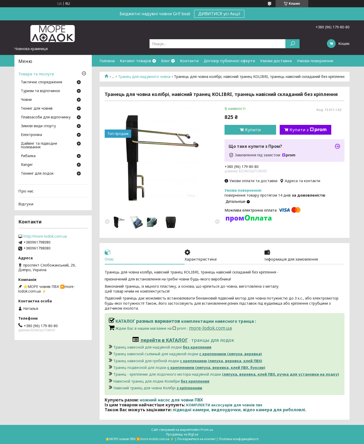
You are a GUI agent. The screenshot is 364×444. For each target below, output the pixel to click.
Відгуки (25, 203)
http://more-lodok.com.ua (45, 236)
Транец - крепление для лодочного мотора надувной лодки (226, 374)
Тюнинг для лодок (37, 174)
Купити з (308, 130)
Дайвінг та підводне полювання (39, 145)
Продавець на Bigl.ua (182, 434)
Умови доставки (276, 60)
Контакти (189, 60)
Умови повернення (315, 60)
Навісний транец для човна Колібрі (157, 387)
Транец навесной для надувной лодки (162, 347)
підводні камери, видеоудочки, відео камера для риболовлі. (239, 410)
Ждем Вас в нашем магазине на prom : (152, 328)
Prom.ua (207, 429)
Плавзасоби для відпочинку (46, 117)
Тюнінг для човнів (37, 109)
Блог (165, 60)
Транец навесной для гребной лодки (187, 360)
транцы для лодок (212, 340)
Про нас (26, 190)
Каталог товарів (135, 60)
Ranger (27, 165)
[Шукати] (292, 43)
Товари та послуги (36, 73)
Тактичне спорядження (41, 82)
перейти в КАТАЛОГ (164, 340)
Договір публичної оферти (229, 60)
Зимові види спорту (38, 126)
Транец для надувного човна (144, 76)
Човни (26, 100)
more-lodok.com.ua (210, 328)
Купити (253, 130)
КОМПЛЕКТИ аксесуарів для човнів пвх (224, 404)
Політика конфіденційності (239, 439)
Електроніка (31, 135)
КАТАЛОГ (122, 321)
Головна (107, 60)
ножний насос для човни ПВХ (171, 400)
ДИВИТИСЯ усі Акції (219, 14)
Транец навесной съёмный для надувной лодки (187, 353)
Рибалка (28, 156)
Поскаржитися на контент (196, 439)
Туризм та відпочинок (40, 91)
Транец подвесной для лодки (189, 367)
